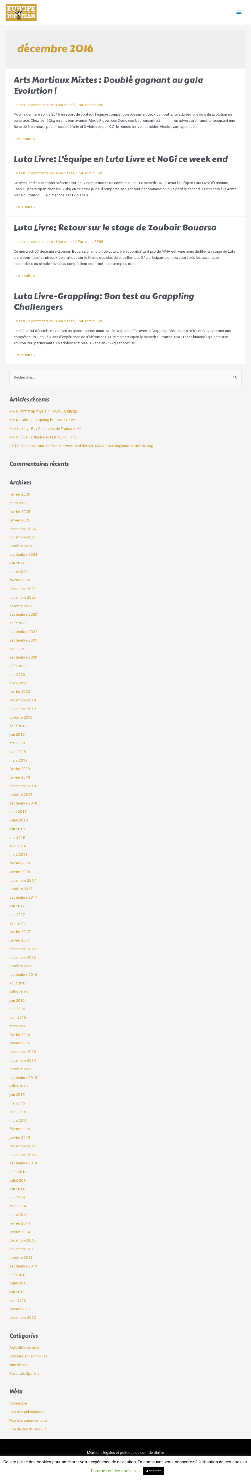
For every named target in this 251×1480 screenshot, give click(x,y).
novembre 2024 (22, 537)
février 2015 (19, 1129)
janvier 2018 (19, 871)
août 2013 (18, 1274)
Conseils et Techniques (28, 1356)
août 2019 (18, 726)
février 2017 (19, 931)
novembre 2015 (22, 1060)
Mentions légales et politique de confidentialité (125, 1452)
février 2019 (19, 768)
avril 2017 (17, 923)
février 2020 (19, 691)
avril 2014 (17, 1206)
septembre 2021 (23, 640)
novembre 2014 (22, 1154)
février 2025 (19, 511)
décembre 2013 (22, 1240)
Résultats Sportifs (24, 1373)
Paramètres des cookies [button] (113, 1470)
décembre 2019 (22, 700)
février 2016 (19, 1034)
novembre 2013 (22, 1249)
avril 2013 (17, 1300)
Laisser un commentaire (33, 105)
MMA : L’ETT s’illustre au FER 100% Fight (42, 437)
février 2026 (19, 494)
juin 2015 (17, 1094)
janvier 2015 (19, 1137)
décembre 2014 (22, 1146)
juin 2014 (17, 1189)
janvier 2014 (19, 1232)
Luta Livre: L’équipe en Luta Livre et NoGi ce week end (121, 159)
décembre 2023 (22, 588)
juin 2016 (17, 1000)
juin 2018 (17, 828)
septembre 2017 (23, 897)
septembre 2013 (23, 1266)
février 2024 (19, 580)
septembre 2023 (23, 614)
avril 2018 (17, 846)
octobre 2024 (21, 545)
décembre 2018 (22, 786)
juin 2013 (17, 1291)
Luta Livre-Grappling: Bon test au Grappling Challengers (104, 301)
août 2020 (18, 666)
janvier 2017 (19, 940)
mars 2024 (18, 571)
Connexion (18, 1403)
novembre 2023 (22, 597)
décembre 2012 (22, 1317)
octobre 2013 (21, 1257)
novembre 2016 (22, 957)
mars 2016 (18, 1026)
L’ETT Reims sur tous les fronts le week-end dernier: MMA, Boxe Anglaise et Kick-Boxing (81, 445)
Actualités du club (24, 1347)
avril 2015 (17, 1112)
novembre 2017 (22, 880)
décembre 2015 (22, 1051)
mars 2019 (18, 760)
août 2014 (18, 1171)
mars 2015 (18, 1120)
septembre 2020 (23, 657)
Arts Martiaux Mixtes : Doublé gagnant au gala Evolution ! (108, 85)
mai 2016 (17, 1008)
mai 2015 (17, 1103)
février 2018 (19, 863)
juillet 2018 (18, 820)
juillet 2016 (18, 991)
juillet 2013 (18, 1283)
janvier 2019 (19, 777)
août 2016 (18, 983)
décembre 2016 (22, 949)
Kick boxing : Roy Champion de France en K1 (45, 428)
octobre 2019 (21, 717)
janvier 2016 (19, 1043)
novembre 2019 (22, 708)
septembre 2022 (23, 631)
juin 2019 (17, 734)
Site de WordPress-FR (27, 1429)
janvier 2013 (19, 1309)
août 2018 (18, 811)
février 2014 (19, 1223)
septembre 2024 (23, 554)
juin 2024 (17, 563)
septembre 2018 (23, 803)
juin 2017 (17, 906)
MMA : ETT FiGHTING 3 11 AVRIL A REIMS (43, 411)
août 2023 (18, 623)
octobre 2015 (21, 1069)
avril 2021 (17, 649)
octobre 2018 (21, 794)
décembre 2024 (22, 528)
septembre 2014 (23, 1163)
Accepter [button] (153, 1471)
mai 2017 (17, 914)
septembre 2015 (23, 1077)
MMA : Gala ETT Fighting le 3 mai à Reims (42, 420)
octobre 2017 (21, 888)
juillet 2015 (18, 1086)
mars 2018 (18, 854)
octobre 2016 (21, 966)
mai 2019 (17, 743)
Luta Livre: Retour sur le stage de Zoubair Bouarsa (115, 227)
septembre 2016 (23, 974)
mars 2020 (18, 683)
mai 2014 (17, 1197)
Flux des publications (26, 1412)
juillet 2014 (18, 1180)
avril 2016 (17, 1017)
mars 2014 (18, 1214)
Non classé (65, 105)
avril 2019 (17, 751)
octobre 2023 (21, 606)
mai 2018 (17, 837)
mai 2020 (17, 674)
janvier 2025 (19, 520)
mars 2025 (18, 503)
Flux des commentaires (28, 1420)
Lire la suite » (24, 138)
